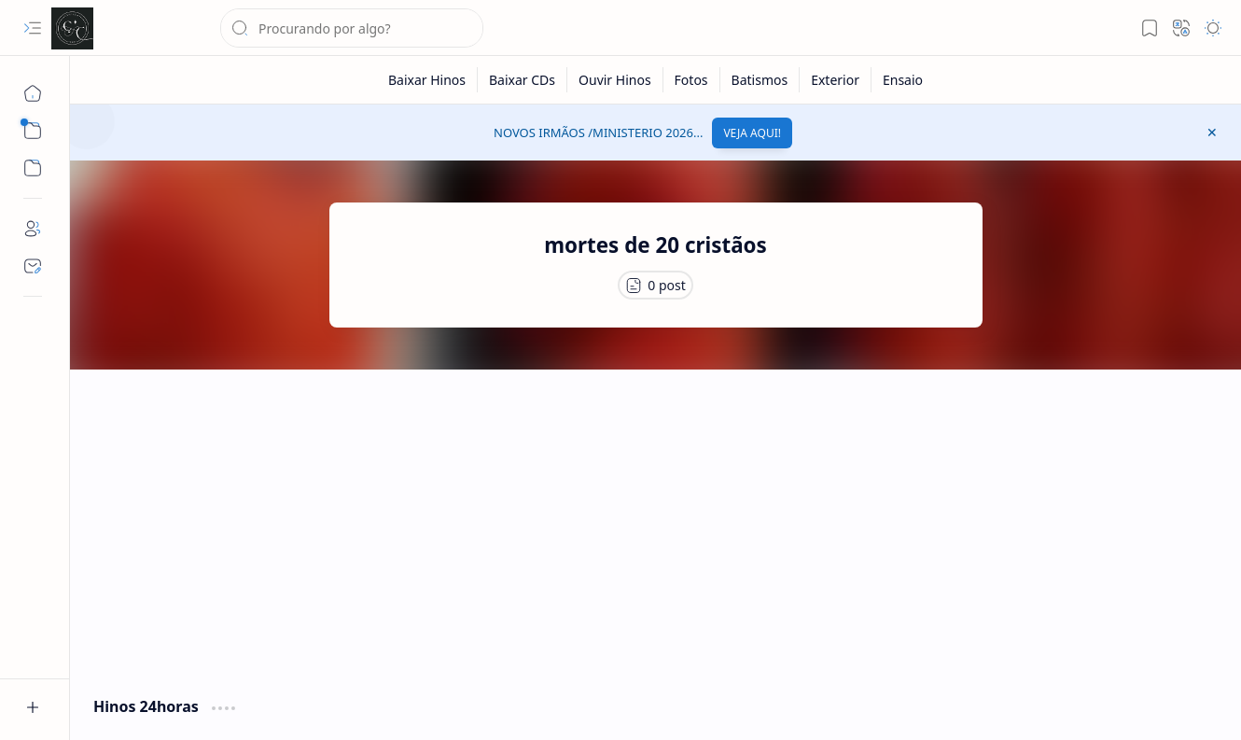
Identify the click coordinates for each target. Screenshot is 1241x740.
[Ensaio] (902, 79)
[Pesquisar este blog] (351, 28)
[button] (33, 28)
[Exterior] (835, 79)
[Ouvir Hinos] (615, 79)
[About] (32, 228)
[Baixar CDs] (522, 79)
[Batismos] (760, 79)
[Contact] (32, 266)
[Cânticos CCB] (72, 28)
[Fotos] (691, 79)
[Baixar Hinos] (427, 79)
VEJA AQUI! (752, 133)
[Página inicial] (32, 93)
